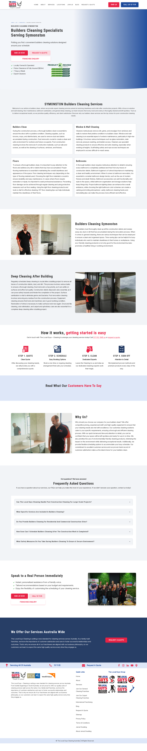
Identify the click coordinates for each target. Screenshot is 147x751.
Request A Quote (88, 4)
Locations (61, 4)
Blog (77, 4)
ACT (16, 22)
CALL (37, 596)
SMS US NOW (19, 53)
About (43, 4)
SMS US (114, 5)
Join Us (70, 4)
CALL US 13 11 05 (129, 5)
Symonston (22, 22)
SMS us (103, 337)
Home (36, 4)
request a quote (114, 337)
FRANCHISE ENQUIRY (30, 59)
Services (51, 4)
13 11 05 (96, 337)
